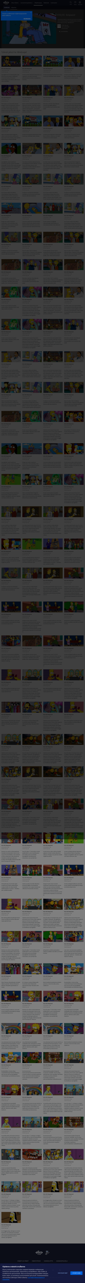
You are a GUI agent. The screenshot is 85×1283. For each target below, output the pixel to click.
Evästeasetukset (63, 1273)
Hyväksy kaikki (76, 1273)
